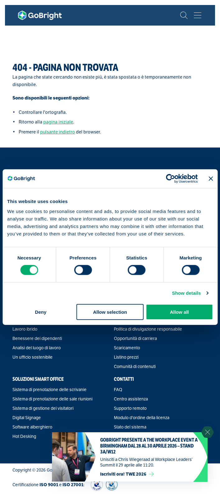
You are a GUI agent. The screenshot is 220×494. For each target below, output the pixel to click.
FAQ (118, 389)
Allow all (179, 311)
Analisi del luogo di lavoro (36, 348)
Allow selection (110, 311)
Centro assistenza (131, 399)
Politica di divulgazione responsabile (148, 329)
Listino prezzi (126, 357)
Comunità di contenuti (135, 366)
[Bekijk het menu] (198, 15)
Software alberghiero (32, 427)
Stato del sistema (130, 427)
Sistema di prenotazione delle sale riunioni (52, 399)
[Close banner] (210, 179)
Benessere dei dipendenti (37, 338)
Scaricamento (127, 348)
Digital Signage (26, 417)
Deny (40, 311)
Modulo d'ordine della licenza (141, 417)
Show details (186, 293)
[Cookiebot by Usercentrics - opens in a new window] (170, 178)
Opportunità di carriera (135, 338)
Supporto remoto (130, 408)
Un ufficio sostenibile (32, 357)
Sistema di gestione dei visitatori (42, 408)
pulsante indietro (57, 132)
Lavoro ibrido (24, 329)
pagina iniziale (58, 122)
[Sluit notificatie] (207, 432)
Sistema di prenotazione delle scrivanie (49, 389)
